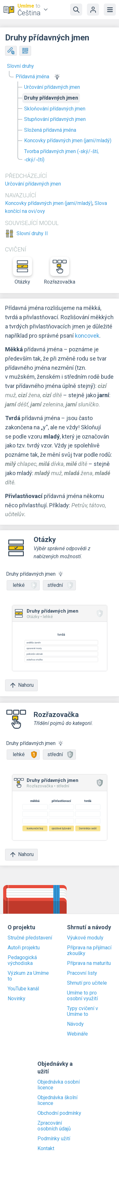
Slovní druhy (20, 66)
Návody (75, 1024)
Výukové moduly (85, 938)
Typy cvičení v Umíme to (82, 1011)
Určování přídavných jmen (52, 87)
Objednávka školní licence (57, 1100)
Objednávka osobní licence (58, 1085)
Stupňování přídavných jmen (55, 119)
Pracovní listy (82, 973)
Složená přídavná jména (50, 130)
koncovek (87, 335)
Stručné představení (30, 938)
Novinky (16, 999)
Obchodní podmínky (59, 1113)
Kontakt (45, 1148)
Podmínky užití (53, 1139)
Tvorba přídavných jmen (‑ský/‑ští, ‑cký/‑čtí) (61, 155)
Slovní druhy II (32, 233)
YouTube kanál (23, 989)
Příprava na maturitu (89, 963)
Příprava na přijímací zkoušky (89, 950)
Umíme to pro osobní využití (82, 996)
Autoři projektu (24, 948)
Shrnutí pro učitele (87, 983)
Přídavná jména (32, 77)
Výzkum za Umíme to (28, 976)
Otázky (22, 271)
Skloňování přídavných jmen (54, 109)
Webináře (77, 1034)
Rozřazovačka (59, 271)
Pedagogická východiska (22, 960)
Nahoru (21, 685)
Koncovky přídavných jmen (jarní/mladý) (67, 140)
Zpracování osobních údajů (54, 1126)
